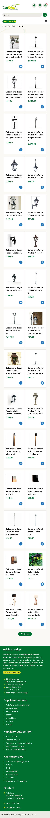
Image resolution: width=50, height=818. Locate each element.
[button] (46, 21)
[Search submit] (45, 15)
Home (4, 26)
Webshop (11, 26)
